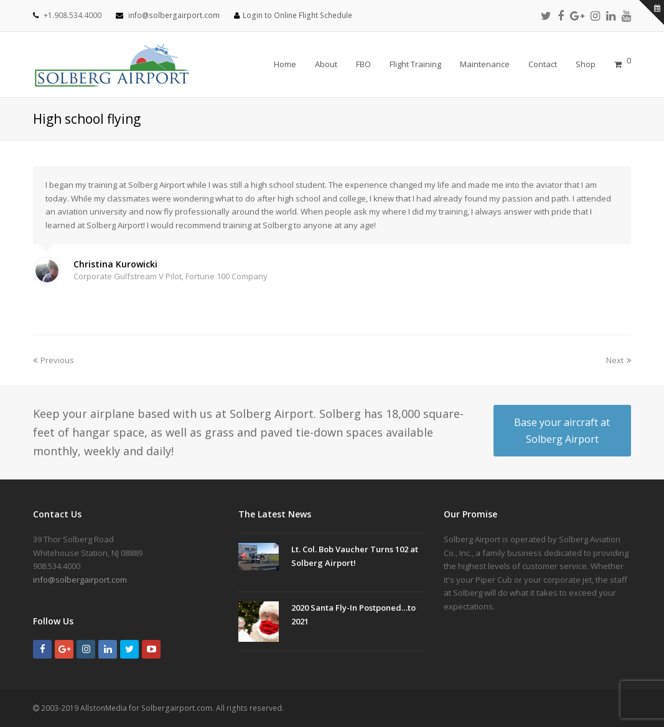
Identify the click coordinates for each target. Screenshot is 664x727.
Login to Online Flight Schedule (297, 15)
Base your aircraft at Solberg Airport (562, 430)
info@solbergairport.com (174, 15)
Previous (53, 360)
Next (618, 360)
